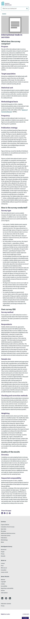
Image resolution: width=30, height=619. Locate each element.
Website (3, 579)
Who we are (4, 567)
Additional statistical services (8, 533)
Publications (4, 537)
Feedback (25, 618)
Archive (3, 590)
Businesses (3, 549)
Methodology (4, 540)
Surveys (4, 13)
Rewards (3, 556)
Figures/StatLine (5, 524)
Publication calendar (6, 603)
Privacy (2, 553)
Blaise (2, 542)
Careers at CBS (4, 572)
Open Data (3, 529)
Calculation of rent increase (7, 526)
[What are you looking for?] (15, 9)
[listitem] (2, 513)
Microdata (3, 531)
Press (2, 565)
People (2, 551)
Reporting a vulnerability (7, 588)
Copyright (3, 581)
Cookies (3, 584)
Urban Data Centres (5, 535)
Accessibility (4, 586)
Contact (3, 563)
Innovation (3, 570)
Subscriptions (4, 592)
